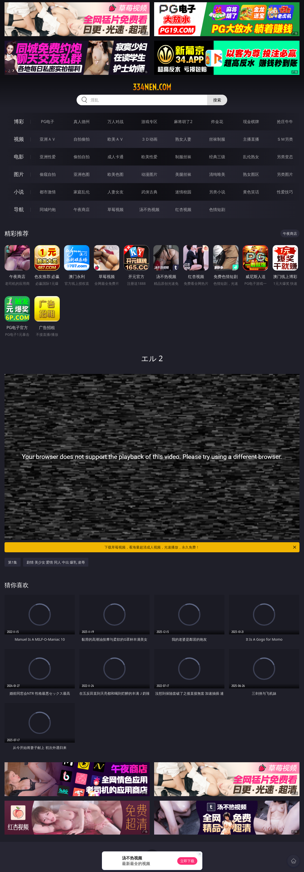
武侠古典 (149, 192)
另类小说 (217, 192)
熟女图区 (251, 174)
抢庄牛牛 (285, 121)
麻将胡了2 (183, 121)
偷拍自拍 (82, 156)
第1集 (12, 562)
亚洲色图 (82, 174)
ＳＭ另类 (285, 139)
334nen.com (152, 87)
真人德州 (82, 121)
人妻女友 (115, 192)
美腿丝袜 (183, 174)
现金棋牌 (251, 121)
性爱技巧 (285, 192)
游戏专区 (149, 121)
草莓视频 (115, 209)
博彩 (19, 121)
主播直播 (251, 139)
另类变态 (285, 156)
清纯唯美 (217, 174)
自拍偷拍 (82, 139)
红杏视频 (183, 209)
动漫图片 (149, 174)
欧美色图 (115, 174)
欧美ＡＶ (115, 139)
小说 (19, 191)
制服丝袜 (183, 156)
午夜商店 (82, 209)
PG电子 (47, 121)
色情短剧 (217, 209)
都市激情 (48, 192)
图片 (19, 174)
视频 (19, 139)
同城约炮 (48, 209)
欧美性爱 (149, 156)
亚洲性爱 (48, 156)
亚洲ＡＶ (48, 139)
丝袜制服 (217, 139)
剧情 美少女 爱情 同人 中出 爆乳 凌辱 (56, 562)
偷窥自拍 (48, 174)
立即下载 (187, 860)
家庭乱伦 (82, 192)
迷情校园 (183, 192)
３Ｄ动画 (149, 139)
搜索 (217, 100)
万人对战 (115, 121)
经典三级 (217, 156)
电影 (19, 156)
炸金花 (217, 121)
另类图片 (285, 174)
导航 (19, 209)
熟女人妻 (183, 139)
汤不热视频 (149, 209)
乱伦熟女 (251, 156)
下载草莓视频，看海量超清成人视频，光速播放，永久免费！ (200, 547)
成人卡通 (115, 156)
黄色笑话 (251, 192)
